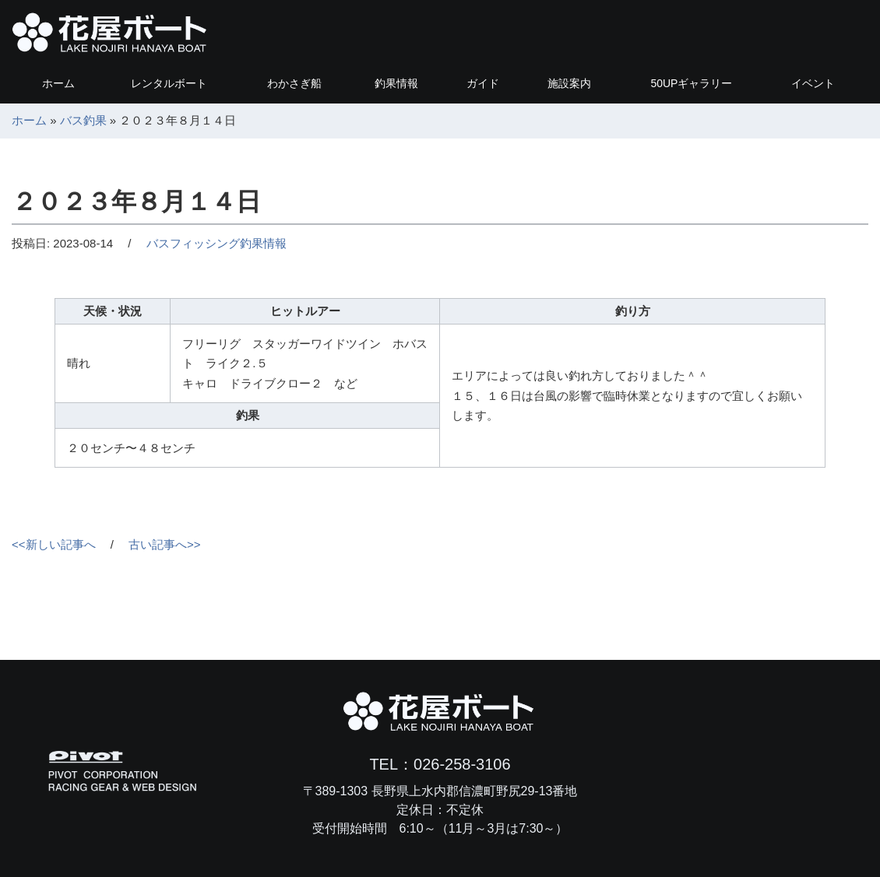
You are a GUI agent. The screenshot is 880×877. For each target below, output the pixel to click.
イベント (813, 83)
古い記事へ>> (164, 544)
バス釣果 (83, 120)
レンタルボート (169, 83)
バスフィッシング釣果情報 (216, 243)
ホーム (58, 83)
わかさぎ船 (294, 83)
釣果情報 (396, 83)
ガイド (482, 83)
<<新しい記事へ (54, 544)
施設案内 (569, 83)
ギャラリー (691, 83)
